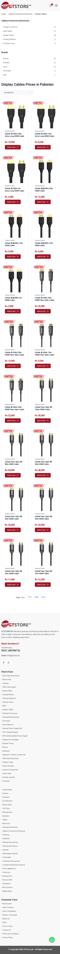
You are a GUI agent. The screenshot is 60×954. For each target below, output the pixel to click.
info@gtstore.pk (10, 655)
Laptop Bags (7, 790)
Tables (4, 820)
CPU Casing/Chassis (10, 732)
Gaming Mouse (8, 695)
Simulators (6, 884)
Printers (5, 793)
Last (43, 597)
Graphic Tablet (7, 710)
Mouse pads (7, 805)
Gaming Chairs (7, 702)
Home (3, 14)
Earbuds (5, 850)
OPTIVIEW (29, 71)
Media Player (7, 891)
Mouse (5, 747)
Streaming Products (9, 846)
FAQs (4, 922)
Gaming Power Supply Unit (12, 728)
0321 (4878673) (10, 650)
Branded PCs (7, 876)
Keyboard (6, 751)
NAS (4, 706)
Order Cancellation (9, 911)
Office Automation (9, 687)
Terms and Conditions (10, 934)
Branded (29, 62)
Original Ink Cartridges (10, 740)
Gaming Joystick (8, 777)
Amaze (29, 58)
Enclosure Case (29, 43)
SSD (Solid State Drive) (10, 676)
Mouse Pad (6, 679)
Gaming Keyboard (9, 698)
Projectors (6, 872)
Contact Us (6, 930)
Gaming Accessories (10, 842)
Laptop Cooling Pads (10, 770)
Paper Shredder (8, 766)
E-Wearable (6, 857)
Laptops (5, 683)
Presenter (6, 781)
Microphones (7, 812)
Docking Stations (29, 39)
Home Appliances (9, 869)
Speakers (5, 816)
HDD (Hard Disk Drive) (10, 758)
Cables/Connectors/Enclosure (20, 14)
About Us (5, 919)
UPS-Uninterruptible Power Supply (15, 736)
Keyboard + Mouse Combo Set (14, 755)
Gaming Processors (9, 713)
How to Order (7, 926)
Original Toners (8, 743)
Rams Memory (7, 725)
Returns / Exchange (9, 915)
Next (37, 597)
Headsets (6, 838)
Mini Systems (7, 887)
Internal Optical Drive (10, 827)
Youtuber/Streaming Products (13, 865)
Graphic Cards (7, 762)
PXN (29, 75)
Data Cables (29, 31)
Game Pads (6, 773)
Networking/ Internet (10, 854)
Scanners (6, 797)
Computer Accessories (11, 861)
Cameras (5, 835)
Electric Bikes (7, 691)
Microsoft (6, 823)
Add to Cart (12, 147)
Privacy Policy (7, 937)
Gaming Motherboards (10, 717)
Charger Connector (29, 27)
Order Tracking (7, 907)
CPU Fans (6, 808)
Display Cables (29, 35)
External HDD (7, 880)
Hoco (29, 66)
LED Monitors (7, 801)
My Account (6, 904)
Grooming (6, 721)
